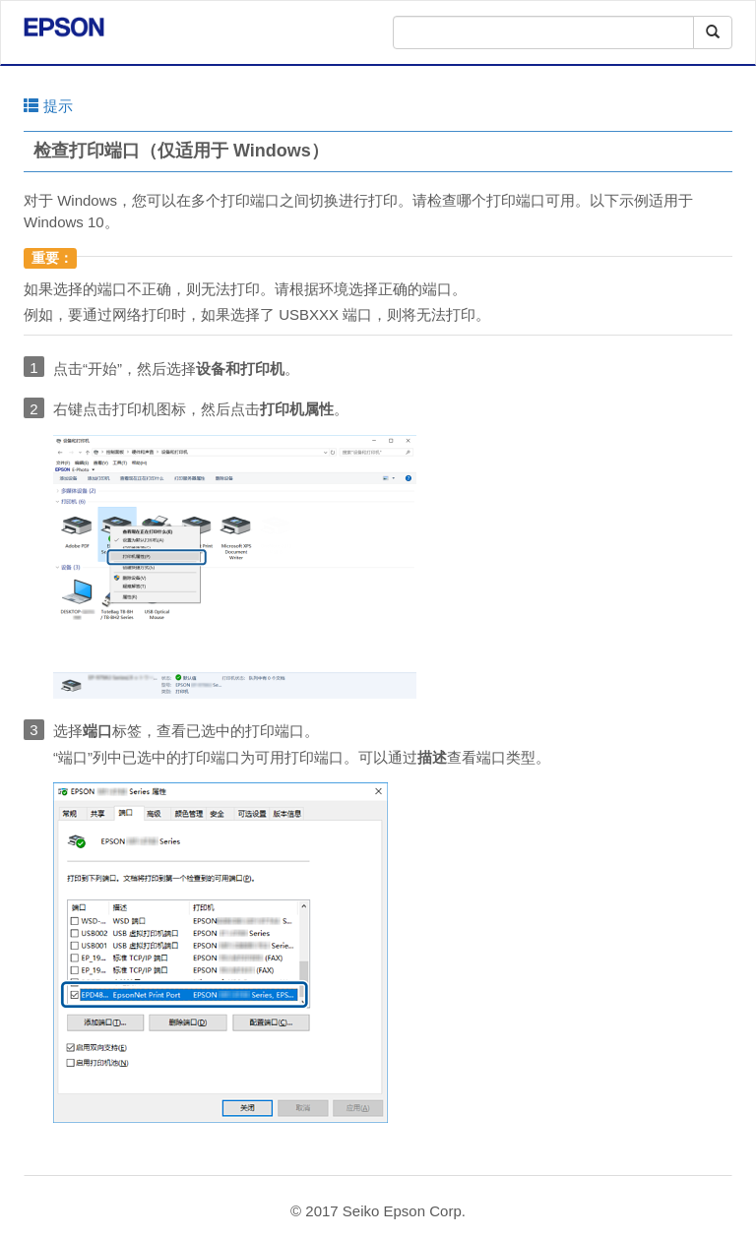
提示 (48, 105)
